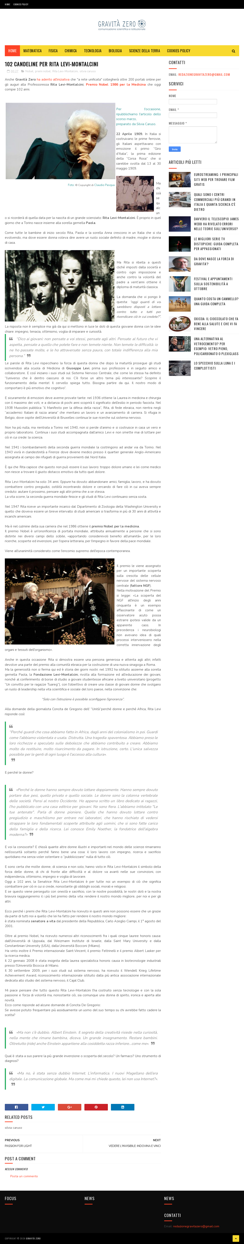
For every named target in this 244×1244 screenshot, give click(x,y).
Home (7, 4)
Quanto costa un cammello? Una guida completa (216, 301)
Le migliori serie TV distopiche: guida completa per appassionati (216, 243)
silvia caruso (88, 71)
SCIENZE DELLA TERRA (144, 50)
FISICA (53, 50)
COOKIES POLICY (20, 4)
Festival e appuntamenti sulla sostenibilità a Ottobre (213, 283)
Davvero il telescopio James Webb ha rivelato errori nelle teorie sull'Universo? (216, 223)
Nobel (29, 71)
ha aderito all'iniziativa (53, 79)
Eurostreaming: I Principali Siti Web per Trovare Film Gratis (216, 179)
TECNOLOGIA (93, 50)
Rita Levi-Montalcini (65, 71)
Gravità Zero (33, 1238)
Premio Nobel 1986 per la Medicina (116, 84)
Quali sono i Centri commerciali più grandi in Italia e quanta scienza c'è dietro (214, 202)
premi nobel (43, 71)
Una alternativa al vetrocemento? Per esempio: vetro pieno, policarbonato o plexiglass (216, 346)
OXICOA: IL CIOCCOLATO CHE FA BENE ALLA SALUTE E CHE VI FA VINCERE (216, 323)
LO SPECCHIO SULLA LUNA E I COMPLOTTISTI (214, 365)
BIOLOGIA (115, 50)
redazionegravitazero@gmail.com (204, 74)
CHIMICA (71, 50)
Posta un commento (24, 1176)
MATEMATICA (32, 50)
